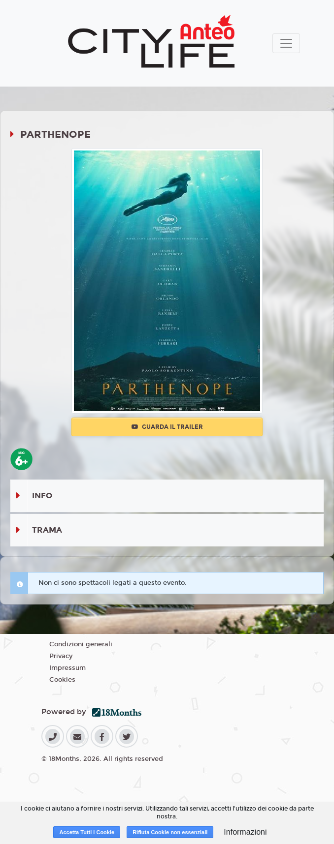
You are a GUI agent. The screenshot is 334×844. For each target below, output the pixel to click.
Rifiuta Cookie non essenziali (170, 832)
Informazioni (245, 832)
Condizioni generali (80, 644)
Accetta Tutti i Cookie (86, 832)
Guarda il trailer (167, 426)
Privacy (60, 656)
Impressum (67, 668)
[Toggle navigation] (286, 43)
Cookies (62, 680)
